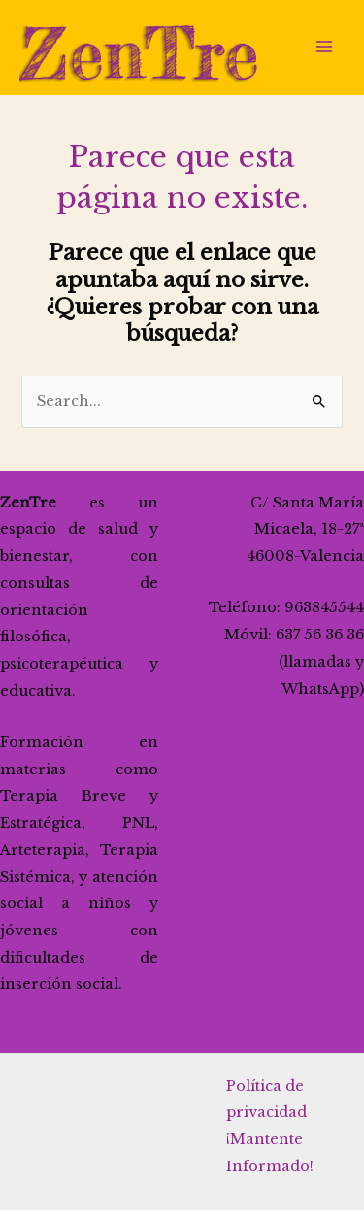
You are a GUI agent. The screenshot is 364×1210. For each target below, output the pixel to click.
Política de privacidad (266, 1099)
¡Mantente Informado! (270, 1152)
